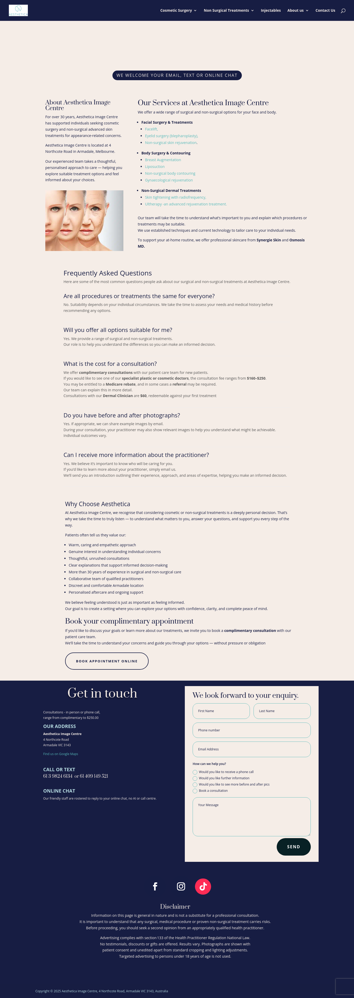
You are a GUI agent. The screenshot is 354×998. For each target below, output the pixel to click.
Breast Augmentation (163, 159)
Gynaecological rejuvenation (169, 180)
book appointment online (107, 661)
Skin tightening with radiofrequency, (175, 197)
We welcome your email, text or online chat (177, 75)
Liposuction (155, 166)
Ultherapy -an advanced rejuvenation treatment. (186, 204)
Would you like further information (221, 778)
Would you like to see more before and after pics (231, 784)
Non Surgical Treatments (226, 11)
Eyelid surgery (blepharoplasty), (171, 135)
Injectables (271, 11)
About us (295, 11)
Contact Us (325, 11)
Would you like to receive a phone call (223, 772)
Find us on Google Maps (60, 754)
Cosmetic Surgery (176, 11)
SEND (293, 847)
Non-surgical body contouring (170, 173)
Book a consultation (210, 790)
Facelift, (151, 129)
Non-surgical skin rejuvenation (171, 142)
